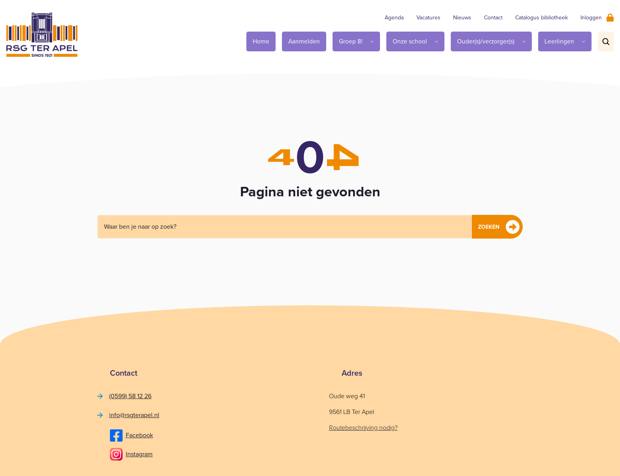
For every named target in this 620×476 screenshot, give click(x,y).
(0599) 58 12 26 (130, 396)
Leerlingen (559, 41)
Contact (493, 17)
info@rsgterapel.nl (134, 415)
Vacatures (428, 17)
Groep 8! (351, 41)
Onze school (410, 41)
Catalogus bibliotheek (541, 17)
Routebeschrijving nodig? (363, 427)
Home (261, 41)
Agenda (394, 17)
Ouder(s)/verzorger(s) (485, 41)
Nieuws (462, 17)
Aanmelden (304, 41)
